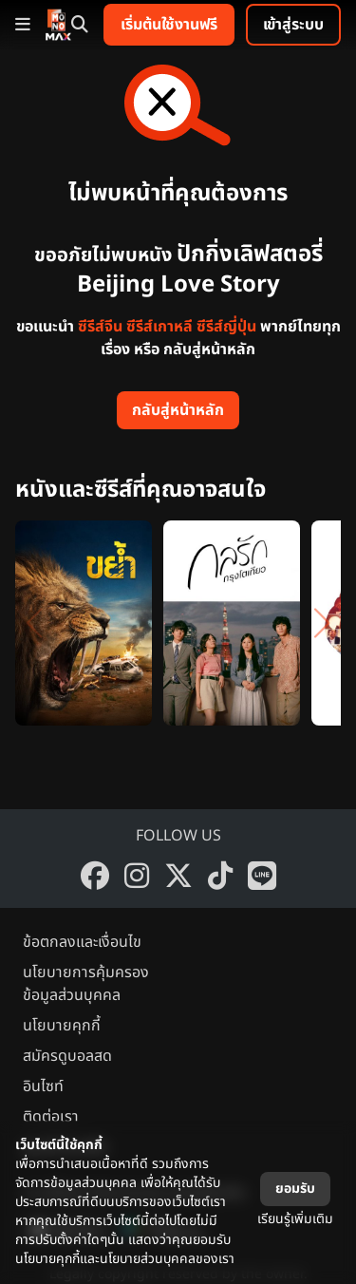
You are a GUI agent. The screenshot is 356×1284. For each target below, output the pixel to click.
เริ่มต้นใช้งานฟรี (169, 24)
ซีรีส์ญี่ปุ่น (226, 326)
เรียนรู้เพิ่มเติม (295, 1219)
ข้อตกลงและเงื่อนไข (82, 942)
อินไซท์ (43, 1086)
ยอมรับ (295, 1189)
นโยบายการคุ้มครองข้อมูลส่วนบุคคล (86, 984)
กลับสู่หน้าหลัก (178, 410)
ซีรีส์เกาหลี (159, 326)
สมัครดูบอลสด (67, 1056)
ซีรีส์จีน (100, 326)
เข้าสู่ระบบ (293, 24)
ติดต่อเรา (51, 1116)
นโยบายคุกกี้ (62, 1025)
